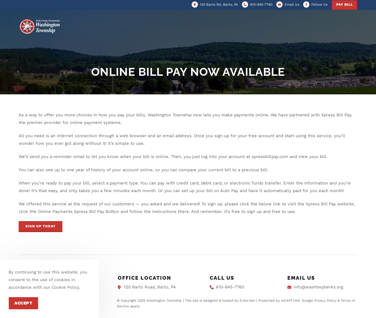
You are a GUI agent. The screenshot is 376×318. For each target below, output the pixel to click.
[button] (40, 226)
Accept (23, 303)
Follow (319, 4)
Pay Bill (344, 4)
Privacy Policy (325, 301)
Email (292, 4)
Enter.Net (247, 301)
